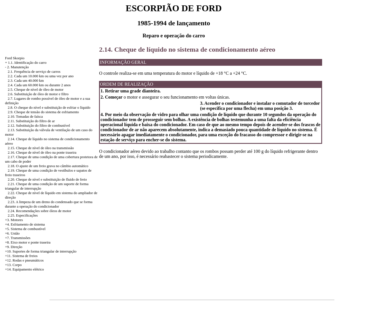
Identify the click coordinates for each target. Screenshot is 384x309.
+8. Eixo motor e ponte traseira (28, 242)
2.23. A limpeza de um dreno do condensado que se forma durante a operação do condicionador (49, 204)
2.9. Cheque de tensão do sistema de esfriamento (43, 112)
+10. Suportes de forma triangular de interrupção (41, 251)
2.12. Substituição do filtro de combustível (39, 125)
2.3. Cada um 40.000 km (26, 80)
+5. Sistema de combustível (25, 229)
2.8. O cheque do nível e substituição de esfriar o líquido (49, 107)
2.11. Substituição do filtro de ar (31, 121)
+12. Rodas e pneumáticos (24, 260)
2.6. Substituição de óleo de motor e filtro (38, 94)
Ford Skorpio (14, 58)
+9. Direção (13, 247)
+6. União (12, 233)
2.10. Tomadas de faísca (25, 116)
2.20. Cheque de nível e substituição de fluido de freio (47, 179)
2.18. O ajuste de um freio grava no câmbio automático (48, 166)
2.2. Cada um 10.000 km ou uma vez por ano (41, 76)
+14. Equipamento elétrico (24, 269)
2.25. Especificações (23, 215)
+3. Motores (14, 220)
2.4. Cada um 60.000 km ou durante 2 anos (39, 85)
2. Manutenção (18, 67)
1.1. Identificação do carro (27, 62)
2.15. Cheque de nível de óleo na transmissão (41, 148)
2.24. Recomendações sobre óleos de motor (39, 211)
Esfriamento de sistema (28, 224)
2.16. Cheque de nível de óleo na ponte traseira (42, 152)
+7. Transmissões (17, 238)
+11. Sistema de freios (21, 256)
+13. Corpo (13, 265)
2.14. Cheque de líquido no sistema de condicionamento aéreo (187, 49)
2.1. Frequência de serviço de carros (34, 71)
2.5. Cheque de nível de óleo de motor (36, 89)
